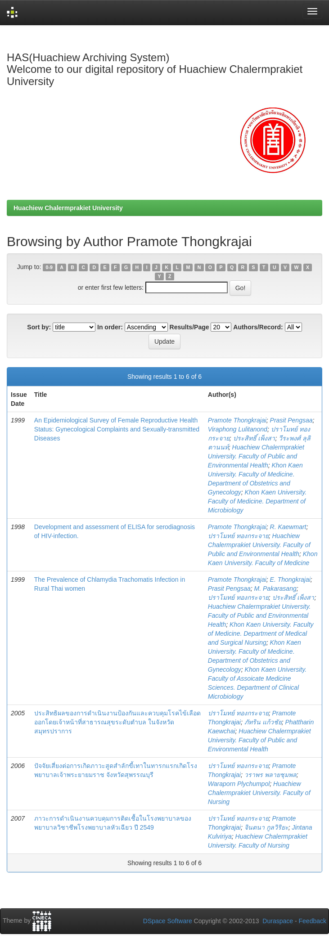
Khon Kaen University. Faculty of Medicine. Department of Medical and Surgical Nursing (261, 633)
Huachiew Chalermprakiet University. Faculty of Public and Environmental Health (256, 456)
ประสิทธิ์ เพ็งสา (254, 438)
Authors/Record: (258, 327)
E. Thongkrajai (290, 579)
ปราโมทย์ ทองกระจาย (238, 535)
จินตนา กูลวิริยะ (266, 827)
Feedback (312, 921)
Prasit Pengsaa (291, 420)
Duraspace (277, 921)
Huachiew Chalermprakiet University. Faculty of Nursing (259, 792)
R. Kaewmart (288, 526)
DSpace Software (167, 921)
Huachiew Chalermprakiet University (68, 207)
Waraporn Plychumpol (239, 783)
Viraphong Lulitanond (237, 429)
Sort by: (39, 327)
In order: (110, 327)
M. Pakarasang (275, 588)
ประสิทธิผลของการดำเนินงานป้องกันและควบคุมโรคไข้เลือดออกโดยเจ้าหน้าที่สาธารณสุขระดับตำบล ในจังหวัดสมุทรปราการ (117, 722)
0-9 (49, 267)
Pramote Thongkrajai (237, 420)
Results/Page (189, 327)
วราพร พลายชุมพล (270, 774)
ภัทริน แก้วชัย (263, 722)
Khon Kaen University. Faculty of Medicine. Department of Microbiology (257, 501)
